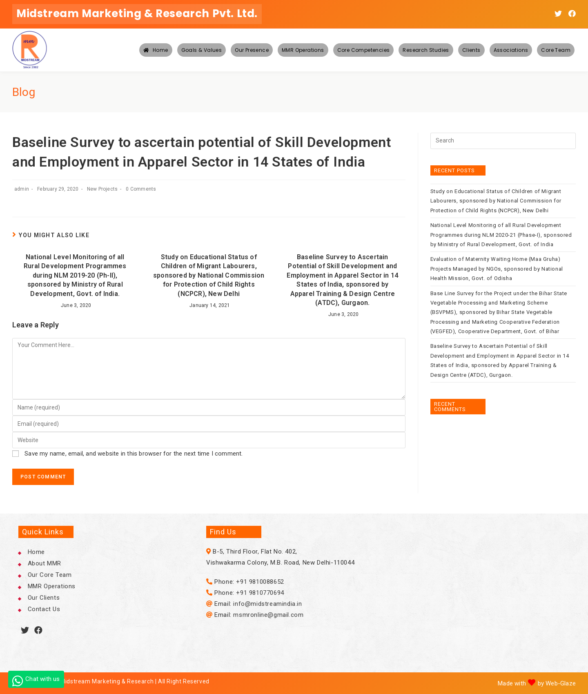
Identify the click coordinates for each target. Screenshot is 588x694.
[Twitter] (25, 630)
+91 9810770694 (260, 592)
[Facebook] (38, 630)
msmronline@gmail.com (268, 614)
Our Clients (44, 597)
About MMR (44, 563)
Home (36, 552)
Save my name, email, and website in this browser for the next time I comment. (133, 453)
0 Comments (141, 189)
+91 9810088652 (260, 581)
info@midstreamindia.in (267, 603)
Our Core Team (50, 574)
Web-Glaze (561, 683)
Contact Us (44, 609)
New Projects (102, 189)
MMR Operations (52, 586)
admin (21, 189)
